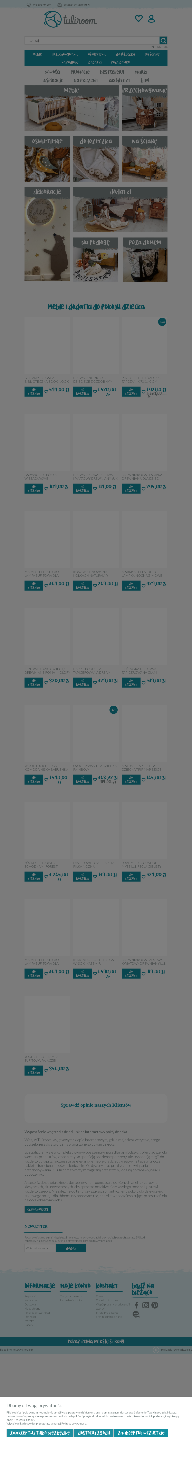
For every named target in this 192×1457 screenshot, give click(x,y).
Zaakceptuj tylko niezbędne (40, 1433)
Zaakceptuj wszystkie (141, 1433)
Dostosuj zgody (94, 1433)
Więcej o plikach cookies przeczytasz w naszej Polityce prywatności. (47, 1423)
